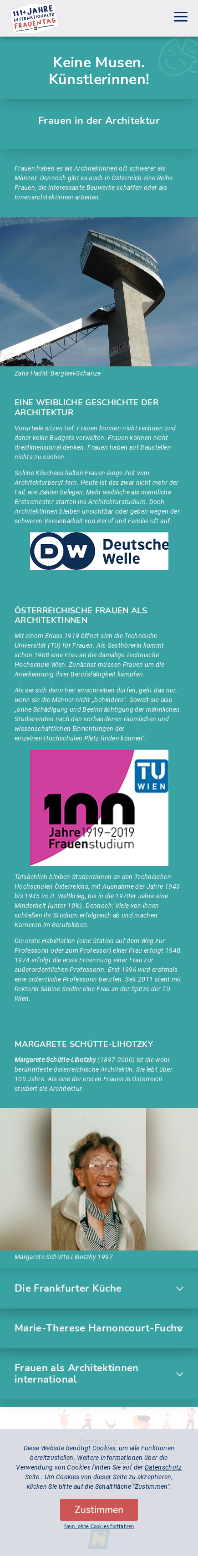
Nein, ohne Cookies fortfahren (99, 1532)
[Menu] (180, 18)
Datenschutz (163, 1472)
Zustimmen (99, 1515)
